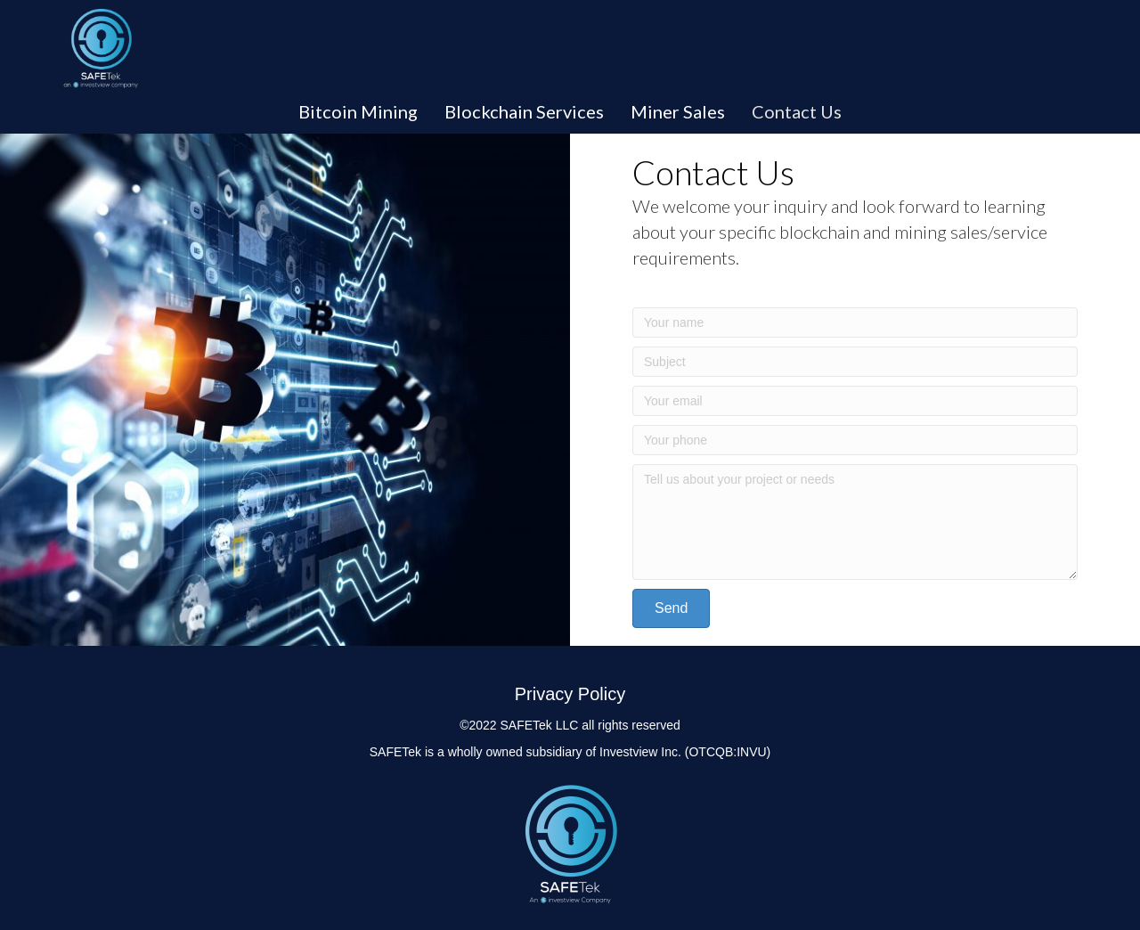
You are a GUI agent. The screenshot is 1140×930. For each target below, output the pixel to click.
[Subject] (855, 362)
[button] (671, 608)
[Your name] (855, 322)
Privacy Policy (570, 694)
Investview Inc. (640, 752)
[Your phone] (855, 440)
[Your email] (855, 401)
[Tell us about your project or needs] (855, 522)
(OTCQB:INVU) (727, 752)
